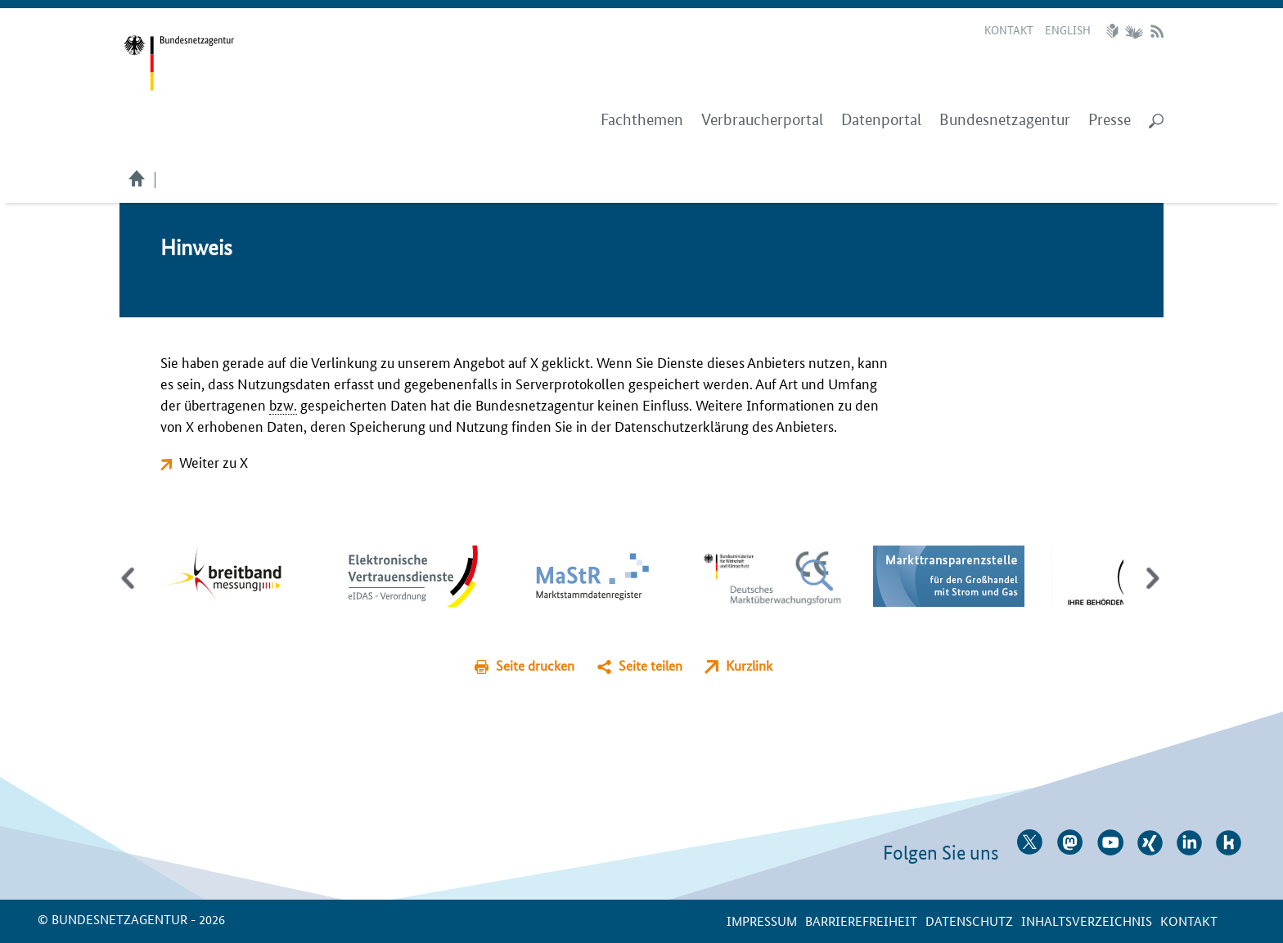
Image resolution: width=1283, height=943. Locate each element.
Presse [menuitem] (1109, 119)
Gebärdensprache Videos (1134, 31)
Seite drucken (535, 665)
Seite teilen (650, 665)
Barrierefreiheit (861, 920)
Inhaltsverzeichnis (1086, 920)
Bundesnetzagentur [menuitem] (1004, 119)
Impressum (762, 920)
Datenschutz (969, 920)
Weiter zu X (213, 461)
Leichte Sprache (1114, 31)
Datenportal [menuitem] (881, 119)
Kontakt (1008, 29)
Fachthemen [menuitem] (642, 119)
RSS (1157, 31)
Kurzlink (749, 665)
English (1068, 29)
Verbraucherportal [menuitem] (762, 119)
